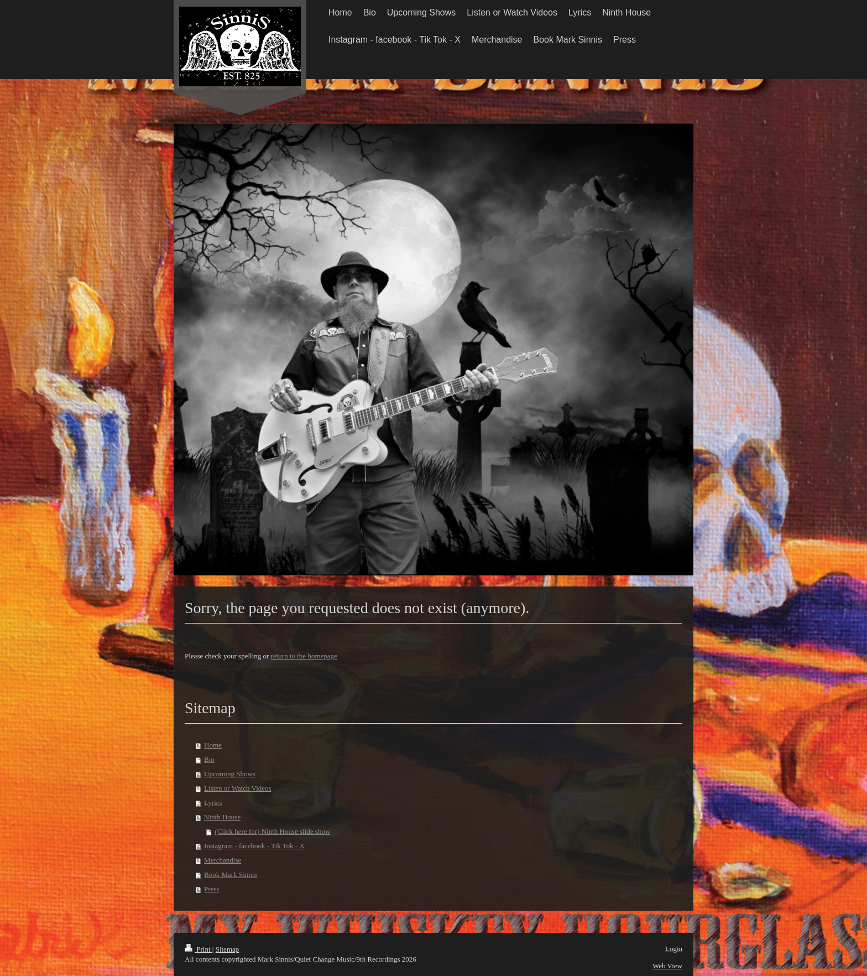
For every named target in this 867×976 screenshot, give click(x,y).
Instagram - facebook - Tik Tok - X (254, 846)
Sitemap (227, 949)
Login (673, 948)
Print (198, 949)
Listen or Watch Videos (237, 788)
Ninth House (222, 817)
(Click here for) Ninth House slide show (273, 831)
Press (211, 889)
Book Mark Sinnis (230, 874)
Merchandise (222, 860)
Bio (209, 759)
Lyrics (213, 802)
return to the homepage (304, 656)
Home (213, 745)
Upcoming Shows (229, 774)
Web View (667, 966)
